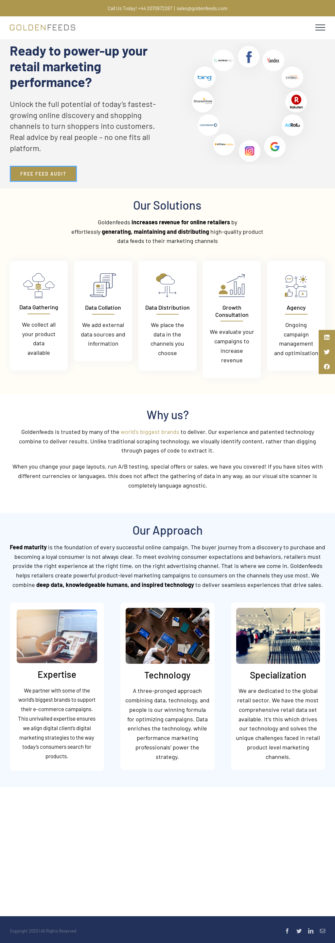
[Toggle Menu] (320, 27)
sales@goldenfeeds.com (202, 8)
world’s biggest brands (150, 431)
